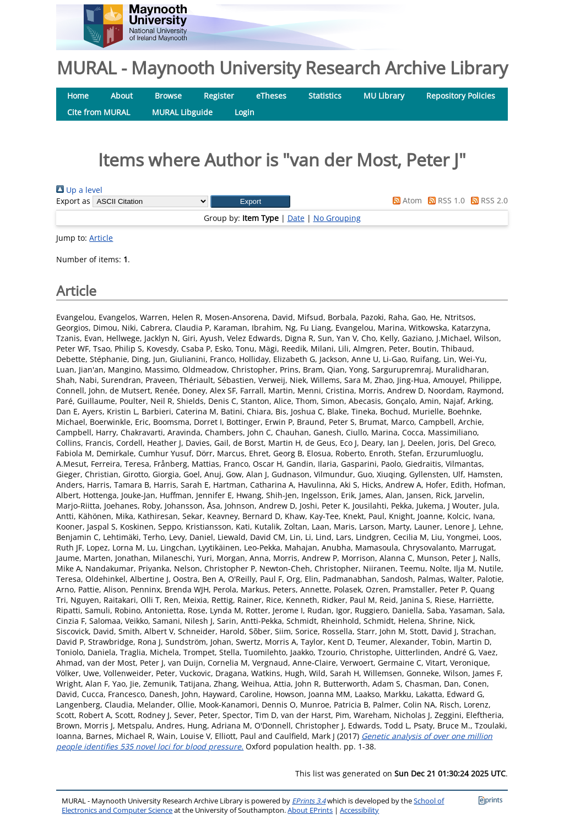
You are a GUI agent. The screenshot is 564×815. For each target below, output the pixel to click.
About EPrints (310, 810)
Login (244, 112)
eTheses (271, 95)
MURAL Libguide (182, 112)
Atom (405, 200)
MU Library (384, 95)
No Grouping (337, 218)
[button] (250, 201)
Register (219, 95)
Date (296, 218)
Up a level (79, 190)
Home (78, 95)
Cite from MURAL (98, 112)
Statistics (324, 95)
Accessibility (359, 810)
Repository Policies (460, 95)
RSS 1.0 (444, 200)
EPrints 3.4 (309, 801)
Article (101, 238)
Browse (168, 95)
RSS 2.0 (487, 200)
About (122, 95)
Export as (73, 201)
